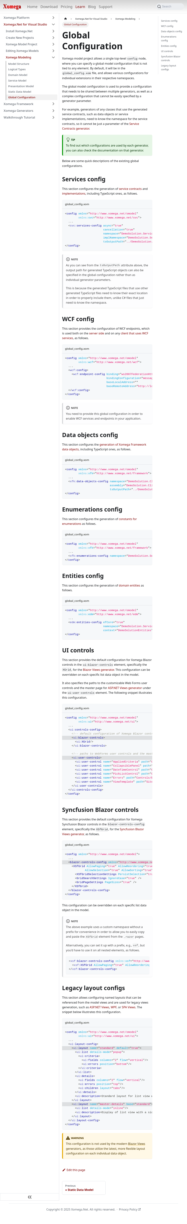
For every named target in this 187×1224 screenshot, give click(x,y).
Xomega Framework (18, 104)
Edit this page (73, 1170)
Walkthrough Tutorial (19, 117)
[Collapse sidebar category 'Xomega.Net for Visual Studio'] (53, 24)
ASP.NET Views (99, 1007)
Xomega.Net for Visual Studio (25, 24)
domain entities (129, 585)
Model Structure (18, 64)
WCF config (167, 26)
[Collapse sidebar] (29, 1197)
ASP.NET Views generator (125, 688)
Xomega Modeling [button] (18, 57)
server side (96, 333)
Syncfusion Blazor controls (170, 58)
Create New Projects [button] (20, 38)
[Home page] (65, 19)
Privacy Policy (130, 1209)
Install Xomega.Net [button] (19, 31)
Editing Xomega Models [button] (22, 51)
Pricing (66, 6)
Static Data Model (19, 91)
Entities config (169, 46)
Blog (92, 6)
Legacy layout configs (168, 67)
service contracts (130, 189)
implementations (73, 194)
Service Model (17, 80)
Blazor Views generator (98, 670)
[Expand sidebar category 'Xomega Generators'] (53, 111)
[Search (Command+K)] (170, 6)
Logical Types (17, 69)
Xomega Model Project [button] (21, 44)
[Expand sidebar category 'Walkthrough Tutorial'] (53, 117)
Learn (80, 6)
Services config (169, 20)
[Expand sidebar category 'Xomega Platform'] (53, 18)
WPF (114, 1007)
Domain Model (17, 75)
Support (106, 6)
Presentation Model (21, 86)
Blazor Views (136, 1144)
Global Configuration (21, 97)
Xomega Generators (18, 110)
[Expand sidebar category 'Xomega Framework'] (53, 104)
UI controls (167, 51)
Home (32, 6)
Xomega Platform (16, 17)
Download (49, 6)
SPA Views (128, 1007)
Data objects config (171, 31)
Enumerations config (168, 38)
